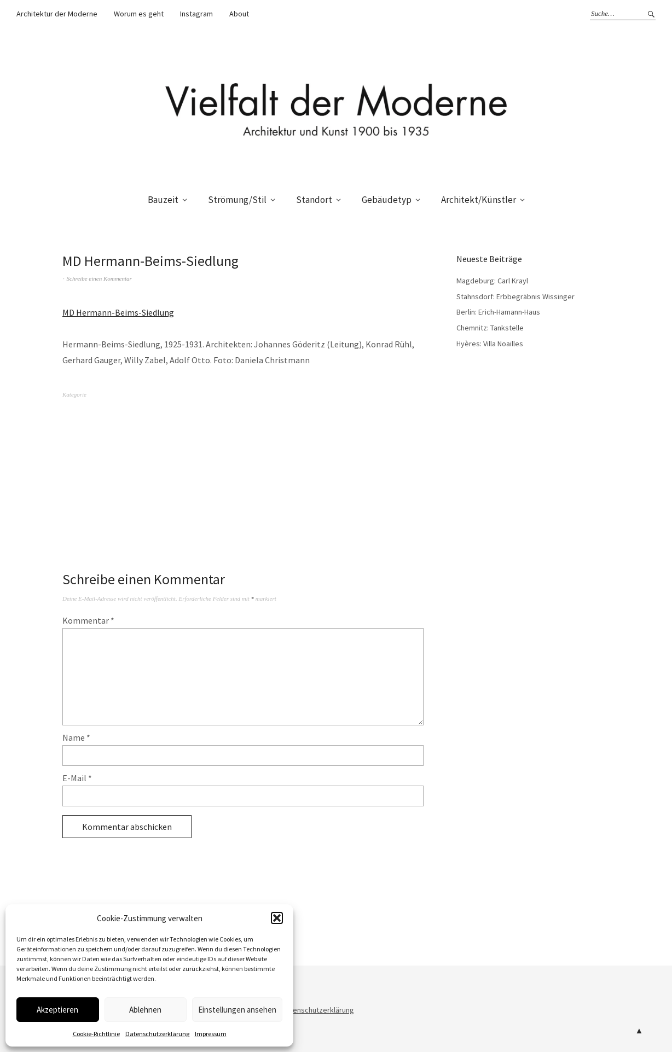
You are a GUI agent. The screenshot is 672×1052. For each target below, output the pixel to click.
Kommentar (88, 620)
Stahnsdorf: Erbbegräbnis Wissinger (515, 296)
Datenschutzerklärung (157, 1034)
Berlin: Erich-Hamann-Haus (498, 312)
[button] (276, 917)
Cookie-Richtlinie (96, 1034)
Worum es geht (139, 14)
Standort (314, 200)
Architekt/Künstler (478, 200)
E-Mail (77, 777)
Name (76, 737)
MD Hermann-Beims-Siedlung (118, 312)
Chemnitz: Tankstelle (490, 328)
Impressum (211, 1034)
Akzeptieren (57, 1009)
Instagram (196, 14)
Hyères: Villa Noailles (489, 343)
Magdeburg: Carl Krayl (492, 281)
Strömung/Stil (237, 200)
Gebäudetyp (387, 200)
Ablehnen (145, 1009)
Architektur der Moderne (56, 14)
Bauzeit (163, 200)
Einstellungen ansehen (237, 1009)
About (239, 14)
